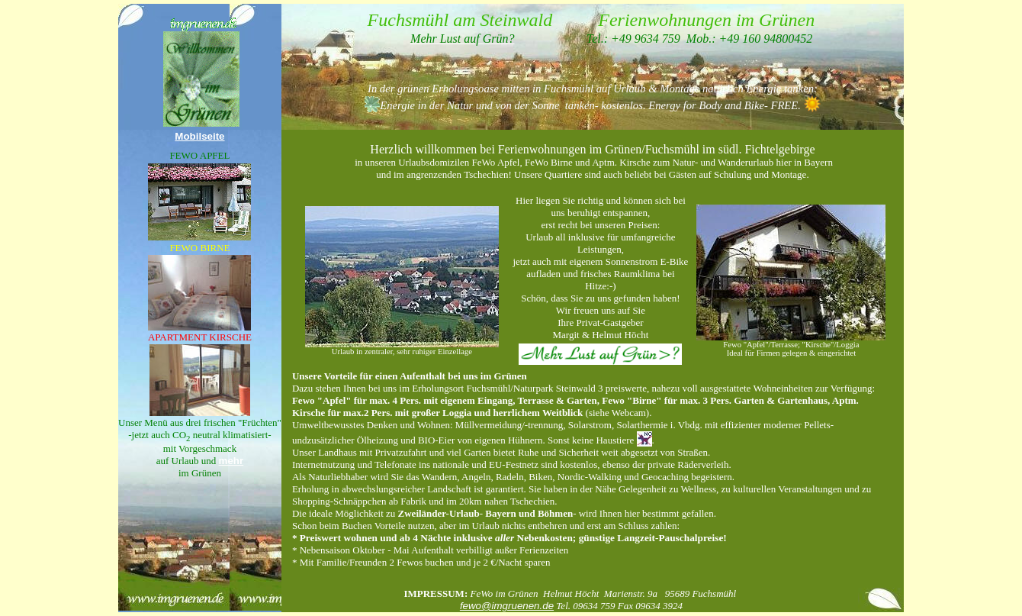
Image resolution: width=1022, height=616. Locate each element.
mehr (231, 460)
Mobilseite (199, 136)
